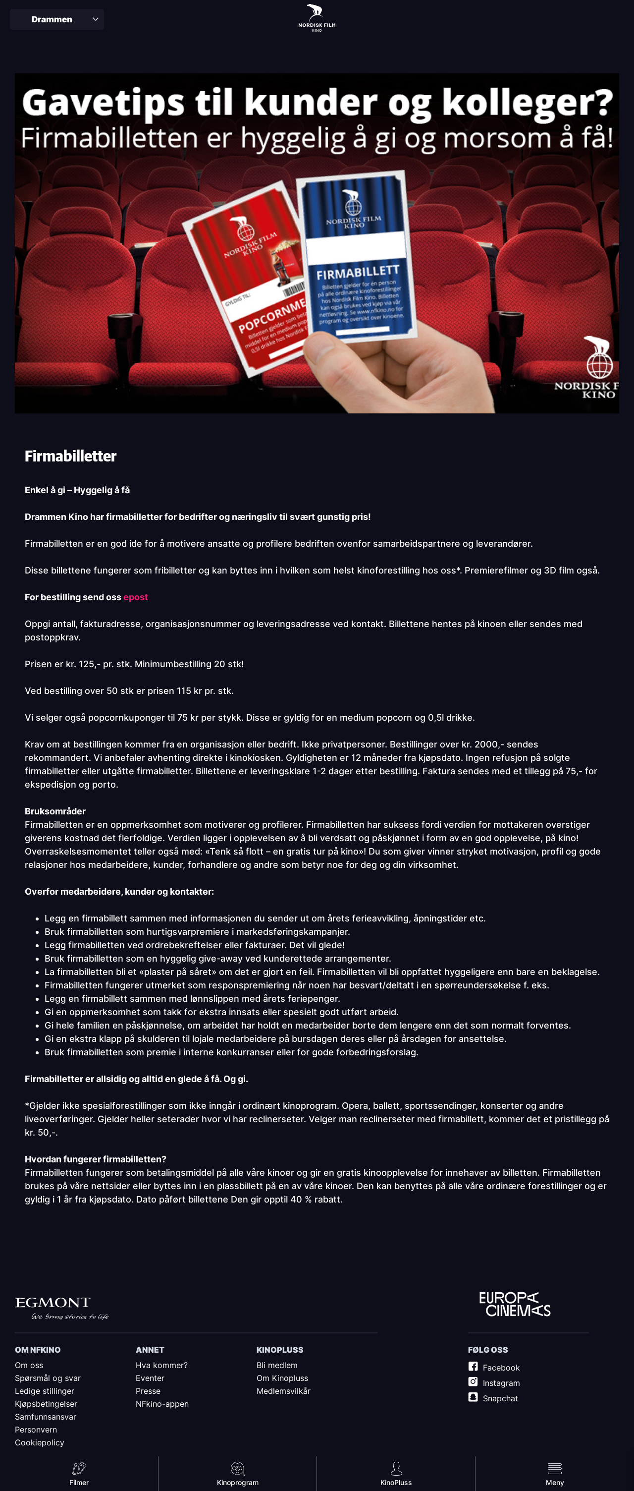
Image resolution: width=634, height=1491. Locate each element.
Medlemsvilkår (284, 1391)
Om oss (29, 1365)
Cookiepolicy (39, 1442)
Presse (148, 1391)
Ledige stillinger (44, 1391)
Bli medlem (277, 1365)
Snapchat (500, 1398)
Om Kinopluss (282, 1378)
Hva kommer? (162, 1365)
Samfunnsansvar (45, 1417)
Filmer (79, 1482)
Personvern (36, 1429)
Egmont (62, 1308)
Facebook (501, 1368)
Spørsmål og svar (48, 1378)
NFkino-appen (162, 1404)
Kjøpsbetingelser (46, 1404)
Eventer (150, 1378)
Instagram (501, 1383)
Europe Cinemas (515, 1304)
